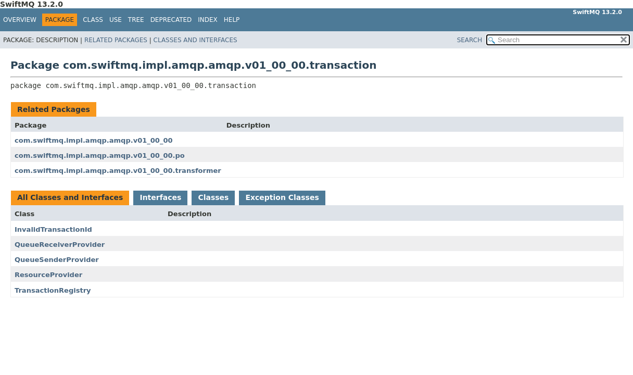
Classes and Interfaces (195, 40)
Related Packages (115, 40)
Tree (136, 19)
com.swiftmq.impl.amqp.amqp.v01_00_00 (94, 140)
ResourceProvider (48, 275)
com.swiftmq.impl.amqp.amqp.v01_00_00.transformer (118, 170)
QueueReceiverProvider (60, 244)
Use (115, 19)
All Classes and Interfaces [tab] (70, 197)
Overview (19, 19)
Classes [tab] (213, 197)
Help (232, 19)
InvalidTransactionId (53, 229)
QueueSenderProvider (57, 260)
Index (208, 19)
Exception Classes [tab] (282, 197)
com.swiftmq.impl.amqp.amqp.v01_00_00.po (100, 155)
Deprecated (171, 19)
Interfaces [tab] (160, 197)
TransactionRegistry (53, 290)
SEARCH (470, 40)
